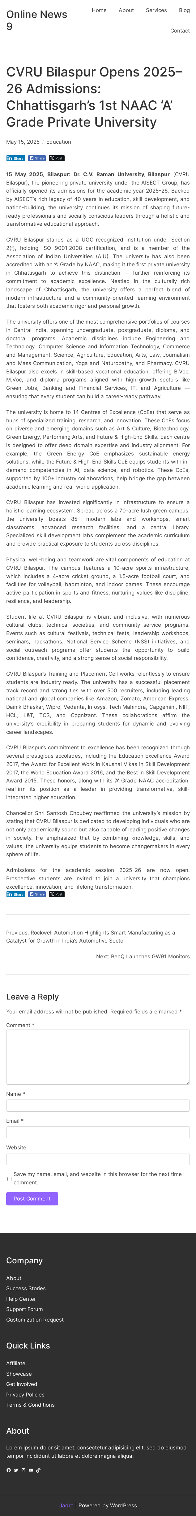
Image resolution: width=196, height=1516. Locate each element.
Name (15, 1094)
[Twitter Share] (57, 158)
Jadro (66, 1505)
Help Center (21, 1299)
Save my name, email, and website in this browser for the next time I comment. (99, 1178)
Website (16, 1147)
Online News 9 (36, 20)
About (13, 1278)
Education (58, 142)
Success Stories (26, 1288)
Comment (20, 1025)
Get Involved (21, 1384)
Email (15, 1121)
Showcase (19, 1374)
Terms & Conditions (30, 1405)
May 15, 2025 (23, 142)
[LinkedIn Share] (15, 158)
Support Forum (24, 1309)
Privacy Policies (25, 1395)
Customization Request (35, 1320)
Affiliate (15, 1363)
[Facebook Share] (37, 158)
